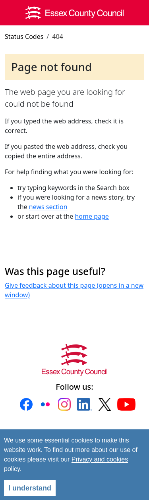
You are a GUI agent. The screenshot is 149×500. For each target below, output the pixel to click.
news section (48, 206)
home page (91, 216)
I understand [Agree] (29, 488)
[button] (26, 404)
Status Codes (24, 36)
